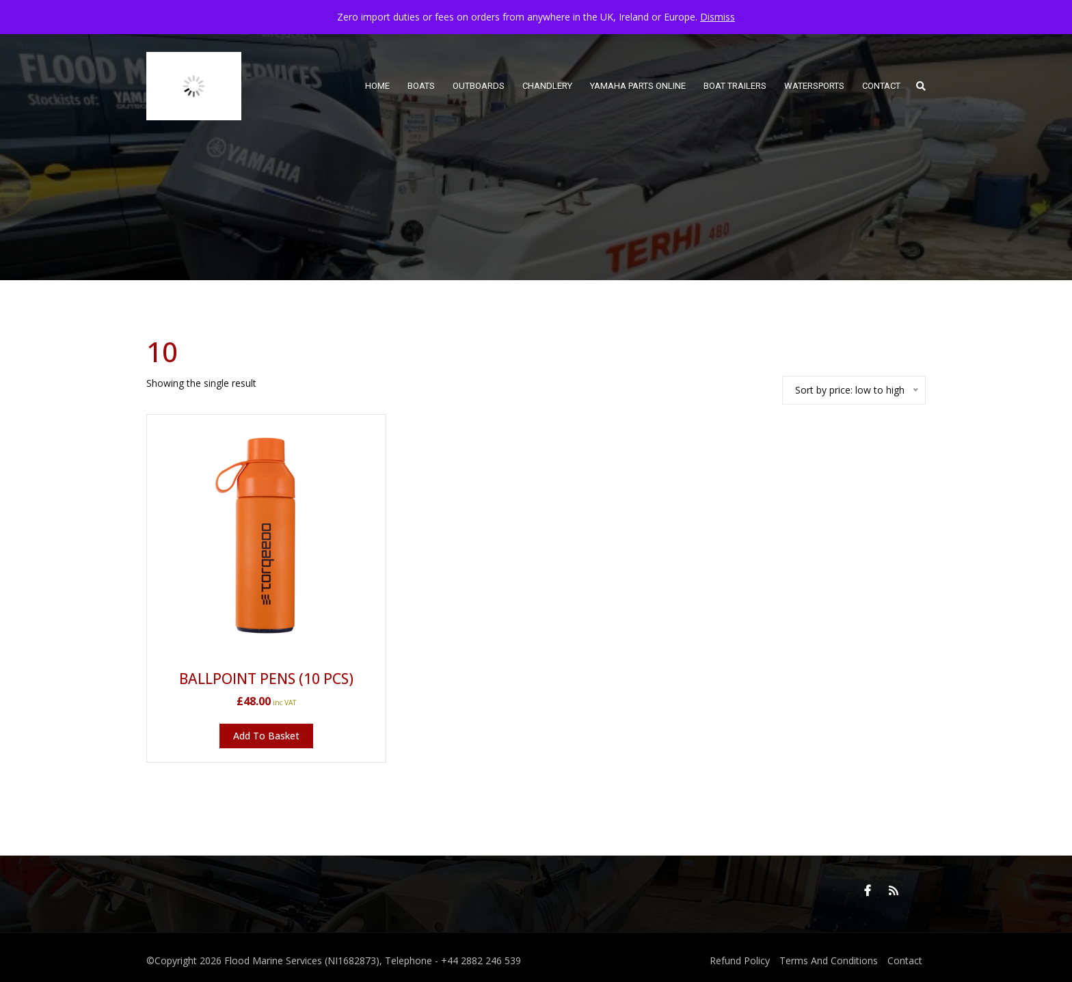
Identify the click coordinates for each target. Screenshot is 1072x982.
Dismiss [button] (717, 16)
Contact (904, 960)
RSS (893, 890)
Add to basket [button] (266, 735)
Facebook (867, 890)
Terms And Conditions (828, 960)
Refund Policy (740, 960)
